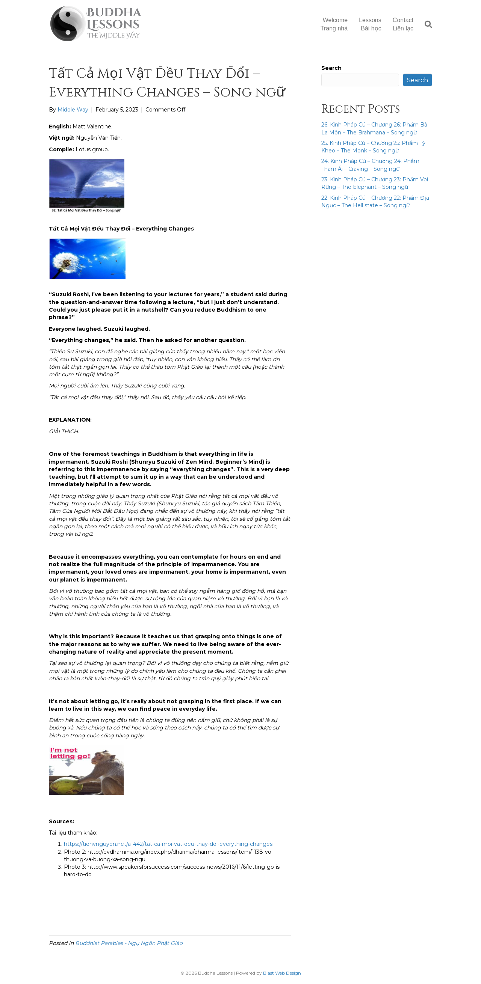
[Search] (425, 24)
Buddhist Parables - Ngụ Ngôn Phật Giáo (129, 943)
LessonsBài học (370, 24)
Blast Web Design (282, 973)
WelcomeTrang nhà (334, 24)
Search (331, 68)
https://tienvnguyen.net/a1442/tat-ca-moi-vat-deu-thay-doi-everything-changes (168, 844)
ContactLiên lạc (403, 24)
